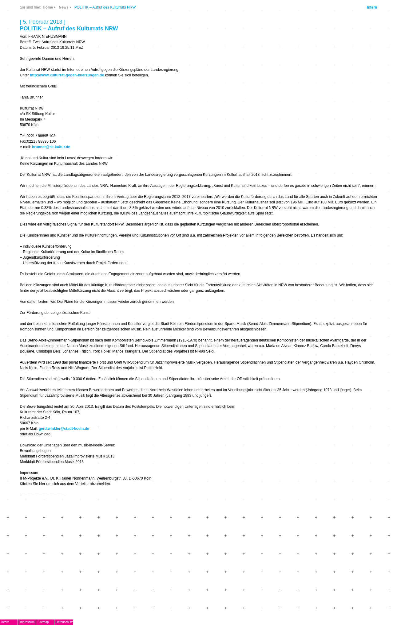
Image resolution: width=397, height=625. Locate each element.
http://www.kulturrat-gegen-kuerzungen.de (67, 75)
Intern (372, 7)
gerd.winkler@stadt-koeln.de (64, 428)
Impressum (26, 622)
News (63, 7)
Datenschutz (64, 622)
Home (48, 7)
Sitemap (43, 622)
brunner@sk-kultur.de (51, 147)
